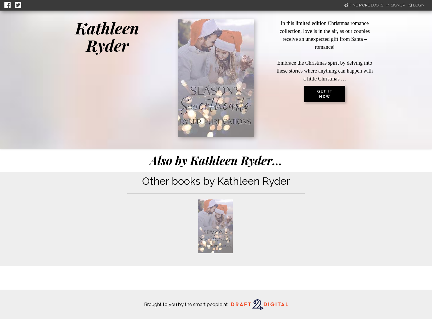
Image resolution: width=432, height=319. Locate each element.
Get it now (324, 94)
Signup (395, 5)
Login (416, 5)
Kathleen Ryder (107, 36)
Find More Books (363, 5)
